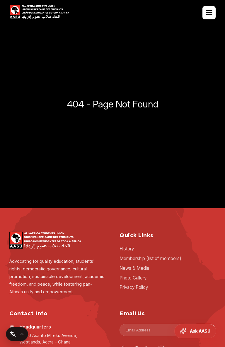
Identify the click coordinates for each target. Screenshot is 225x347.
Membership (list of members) (150, 258)
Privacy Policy (134, 287)
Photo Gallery (133, 278)
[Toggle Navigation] (209, 12)
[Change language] (17, 334)
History (127, 249)
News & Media (134, 268)
